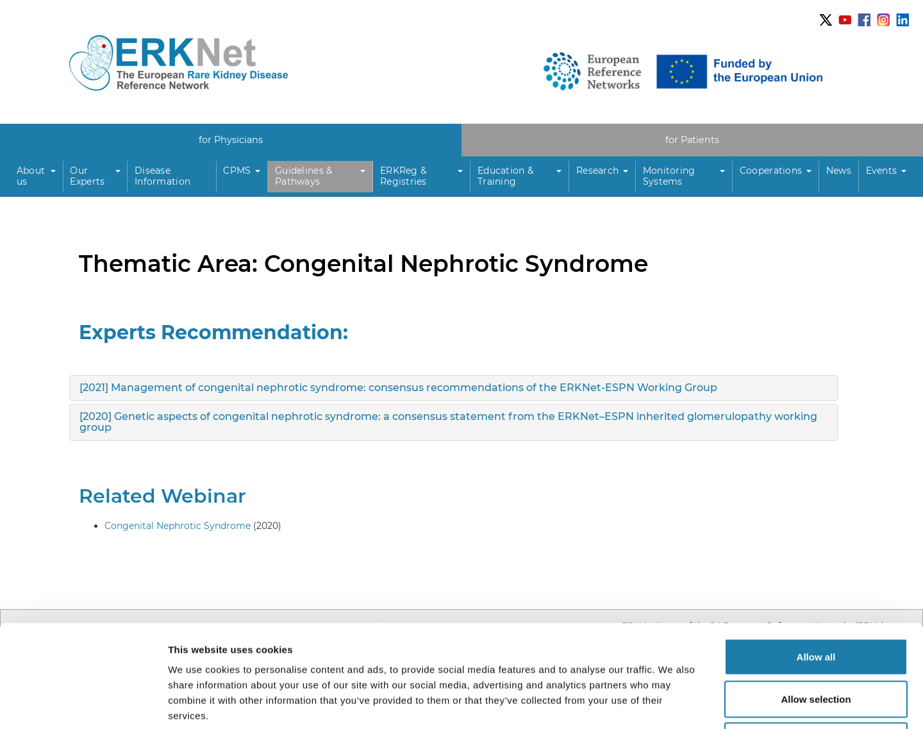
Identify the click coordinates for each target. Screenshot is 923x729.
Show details (673, 703)
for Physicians (231, 140)
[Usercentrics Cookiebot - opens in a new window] (83, 704)
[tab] (453, 388)
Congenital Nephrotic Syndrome (177, 526)
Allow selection (816, 603)
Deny (816, 644)
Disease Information (162, 176)
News (838, 170)
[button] (36, 176)
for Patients (692, 140)
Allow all (816, 560)
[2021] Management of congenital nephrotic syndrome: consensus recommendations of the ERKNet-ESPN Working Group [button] (398, 387)
